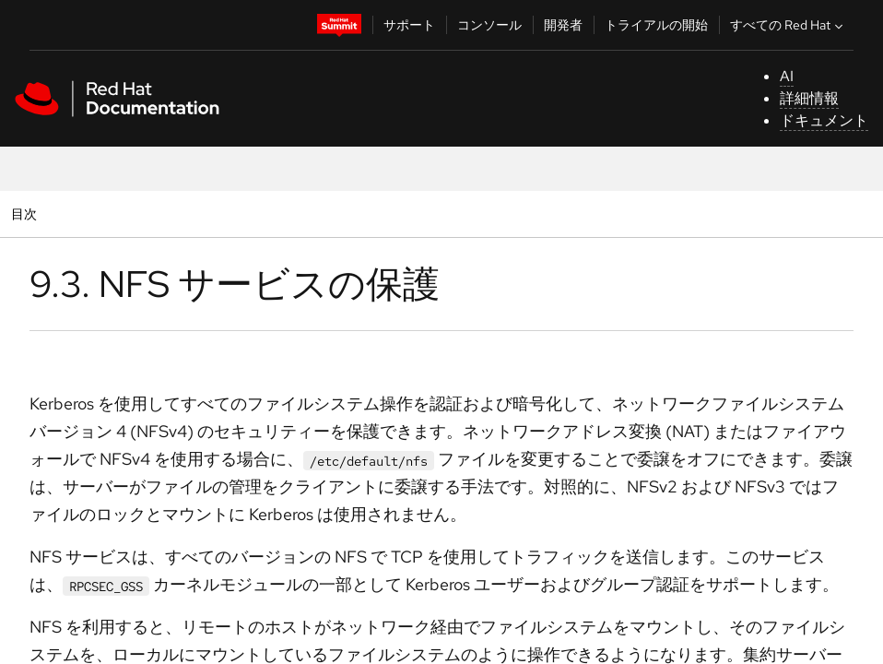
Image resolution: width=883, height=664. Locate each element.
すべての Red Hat (788, 25)
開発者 (563, 25)
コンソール (489, 25)
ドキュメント (824, 120)
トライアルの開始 (656, 25)
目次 (26, 213)
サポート (409, 25)
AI (787, 76)
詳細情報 (809, 98)
